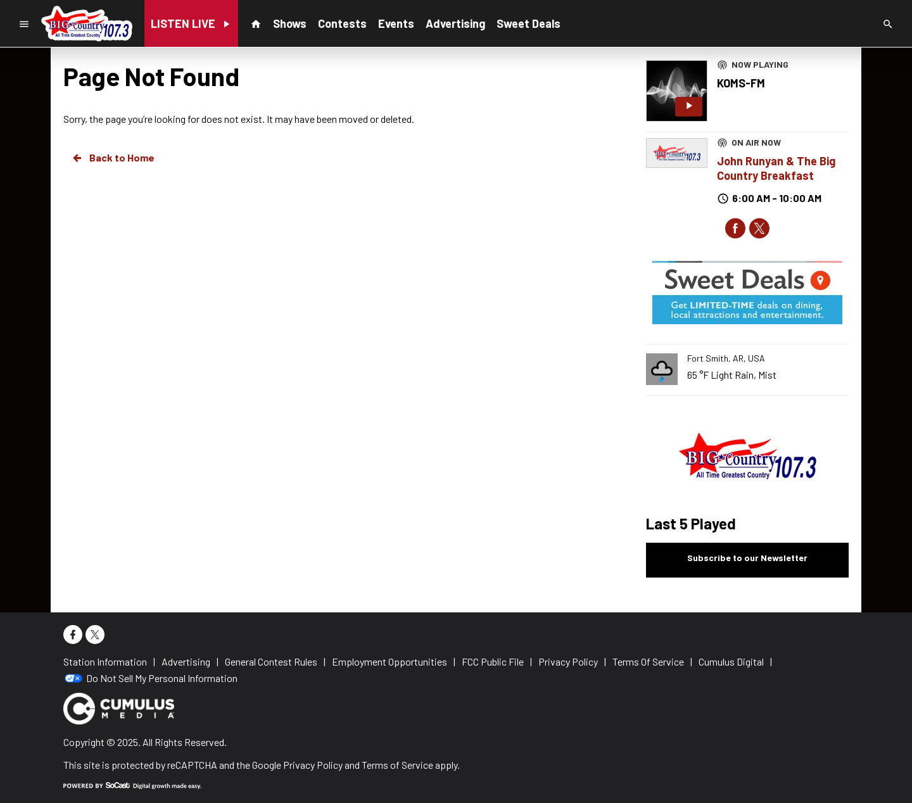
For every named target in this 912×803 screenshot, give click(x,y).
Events (396, 23)
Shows (290, 23)
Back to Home (113, 157)
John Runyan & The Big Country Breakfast (776, 168)
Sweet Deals (528, 23)
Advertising (455, 23)
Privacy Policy (313, 765)
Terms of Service (397, 765)
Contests (342, 23)
